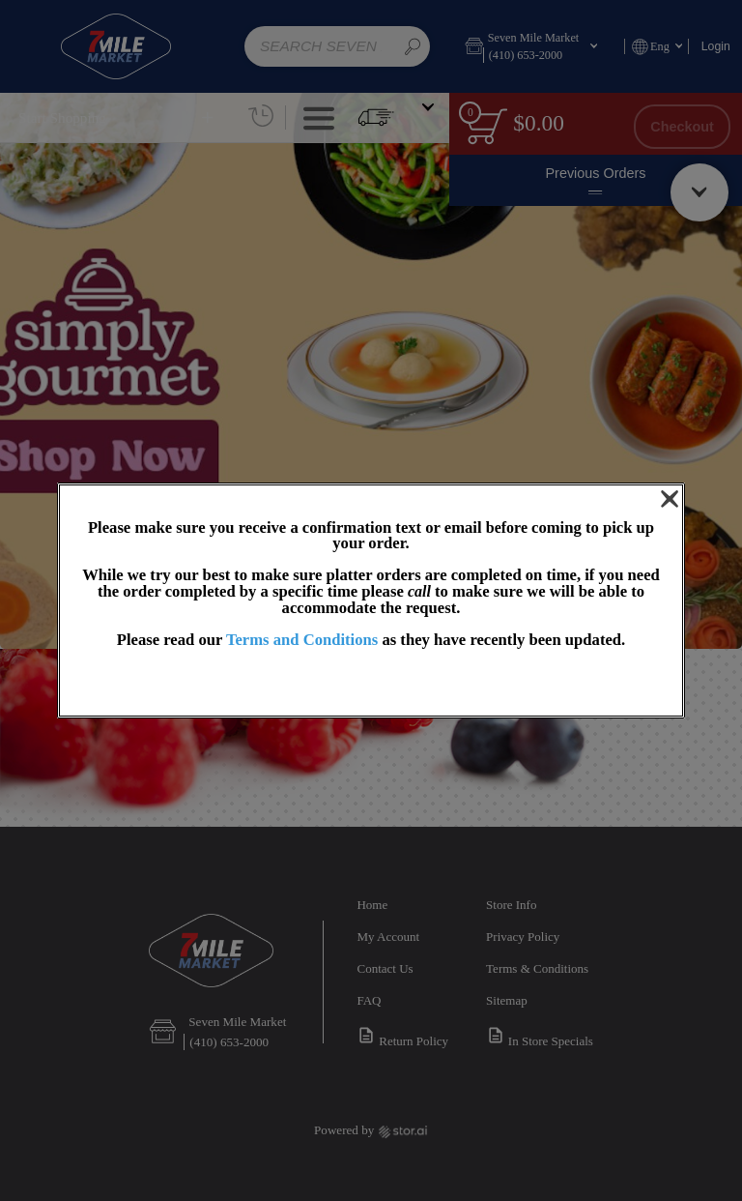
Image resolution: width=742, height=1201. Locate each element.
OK (371, 683)
